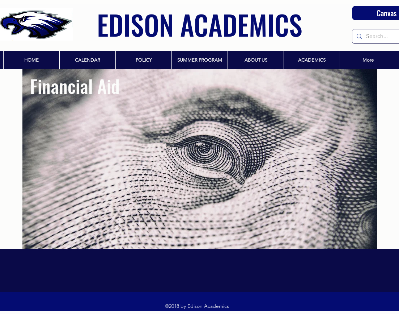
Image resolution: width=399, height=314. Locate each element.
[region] (199, 159)
